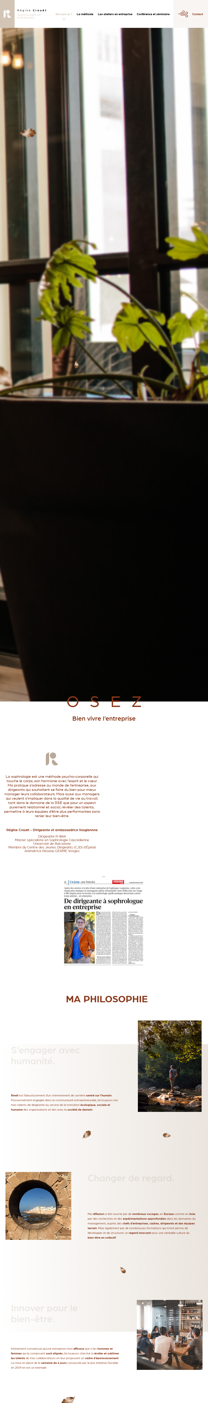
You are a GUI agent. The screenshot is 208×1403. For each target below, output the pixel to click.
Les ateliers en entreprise (115, 14)
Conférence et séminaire (153, 14)
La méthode (85, 14)
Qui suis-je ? (64, 14)
